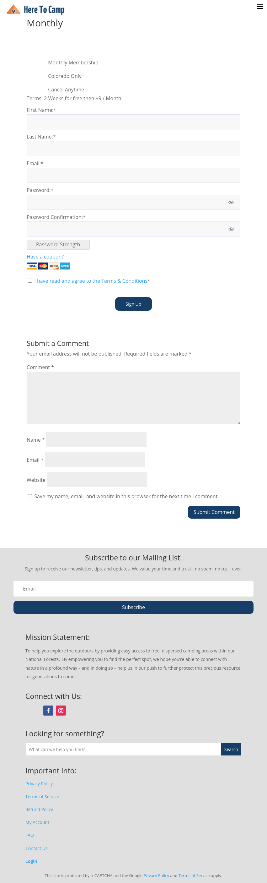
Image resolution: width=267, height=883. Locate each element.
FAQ (29, 835)
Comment (40, 367)
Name (36, 439)
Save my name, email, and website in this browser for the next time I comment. (126, 496)
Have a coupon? (45, 256)
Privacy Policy (39, 784)
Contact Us (36, 848)
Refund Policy (39, 809)
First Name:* (41, 109)
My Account (37, 822)
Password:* (40, 190)
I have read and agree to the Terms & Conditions (90, 280)
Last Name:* (41, 136)
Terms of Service (42, 796)
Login (31, 861)
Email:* (35, 163)
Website (36, 480)
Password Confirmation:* (56, 217)
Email (35, 459)
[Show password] (231, 202)
